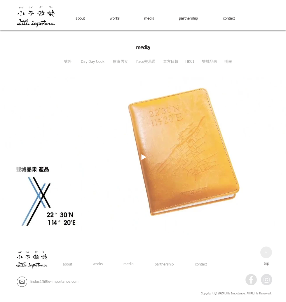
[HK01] (190, 62)
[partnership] (188, 19)
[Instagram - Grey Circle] (266, 279)
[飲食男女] (120, 62)
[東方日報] (170, 62)
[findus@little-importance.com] (54, 282)
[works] (114, 19)
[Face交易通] (145, 62)
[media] (149, 19)
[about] (80, 19)
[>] (266, 252)
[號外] (67, 62)
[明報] (228, 62)
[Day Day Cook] (92, 62)
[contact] (228, 19)
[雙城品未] (209, 62)
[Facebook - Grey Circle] (251, 279)
